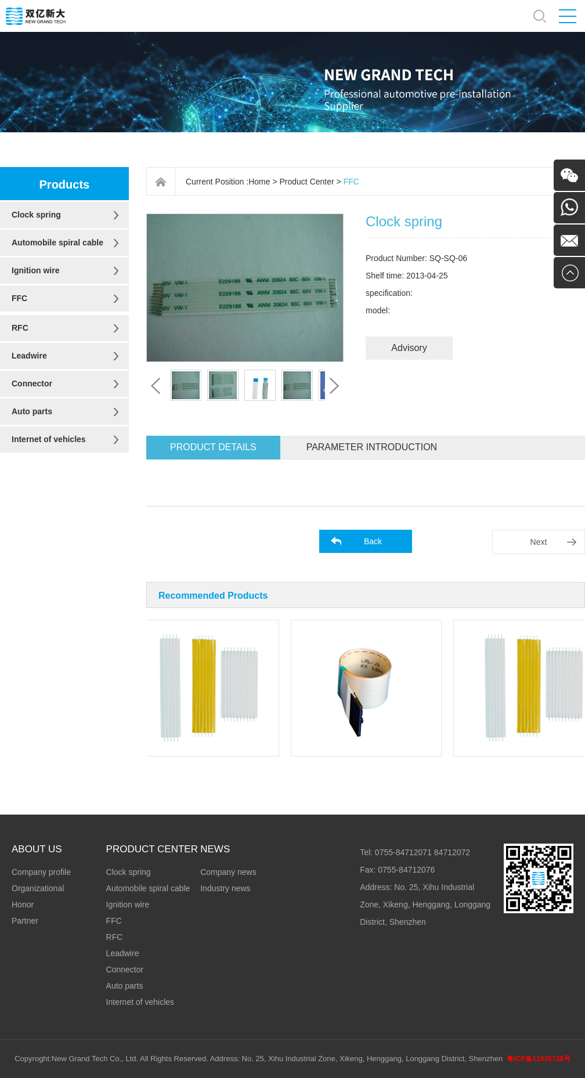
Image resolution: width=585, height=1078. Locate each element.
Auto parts (32, 411)
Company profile (41, 872)
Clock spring (36, 214)
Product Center (307, 181)
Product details (213, 447)
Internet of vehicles (49, 439)
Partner (25, 920)
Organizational (38, 888)
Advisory (409, 348)
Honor (23, 904)
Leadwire (29, 355)
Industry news (225, 888)
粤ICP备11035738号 (538, 1059)
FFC (19, 298)
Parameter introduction (371, 447)
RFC (20, 327)
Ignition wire (35, 270)
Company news (228, 872)
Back (373, 541)
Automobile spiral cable (57, 242)
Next (538, 542)
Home (259, 181)
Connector (32, 383)
